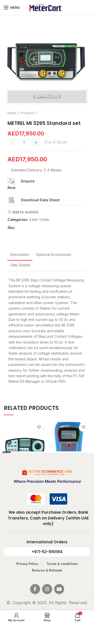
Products (28, 113)
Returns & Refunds (47, 570)
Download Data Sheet (40, 200)
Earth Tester (40, 220)
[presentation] (5, 452)
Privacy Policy (27, 564)
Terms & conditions (62, 564)
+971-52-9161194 (47, 551)
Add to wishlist (25, 212)
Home (12, 113)
